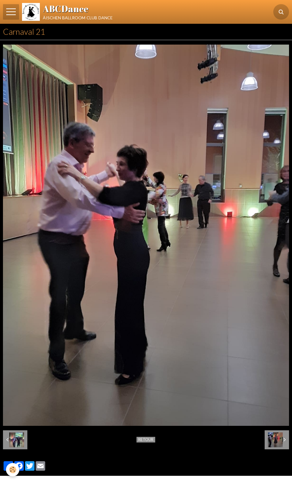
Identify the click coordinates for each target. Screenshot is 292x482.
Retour (145, 439)
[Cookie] (12, 469)
